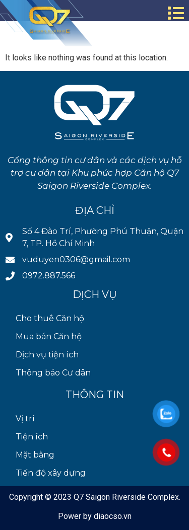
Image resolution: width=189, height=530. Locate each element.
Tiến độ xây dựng (51, 473)
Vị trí (25, 418)
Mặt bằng (35, 455)
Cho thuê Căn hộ (50, 318)
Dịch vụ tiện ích (47, 354)
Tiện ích (32, 436)
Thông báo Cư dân (53, 372)
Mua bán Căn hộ (49, 336)
